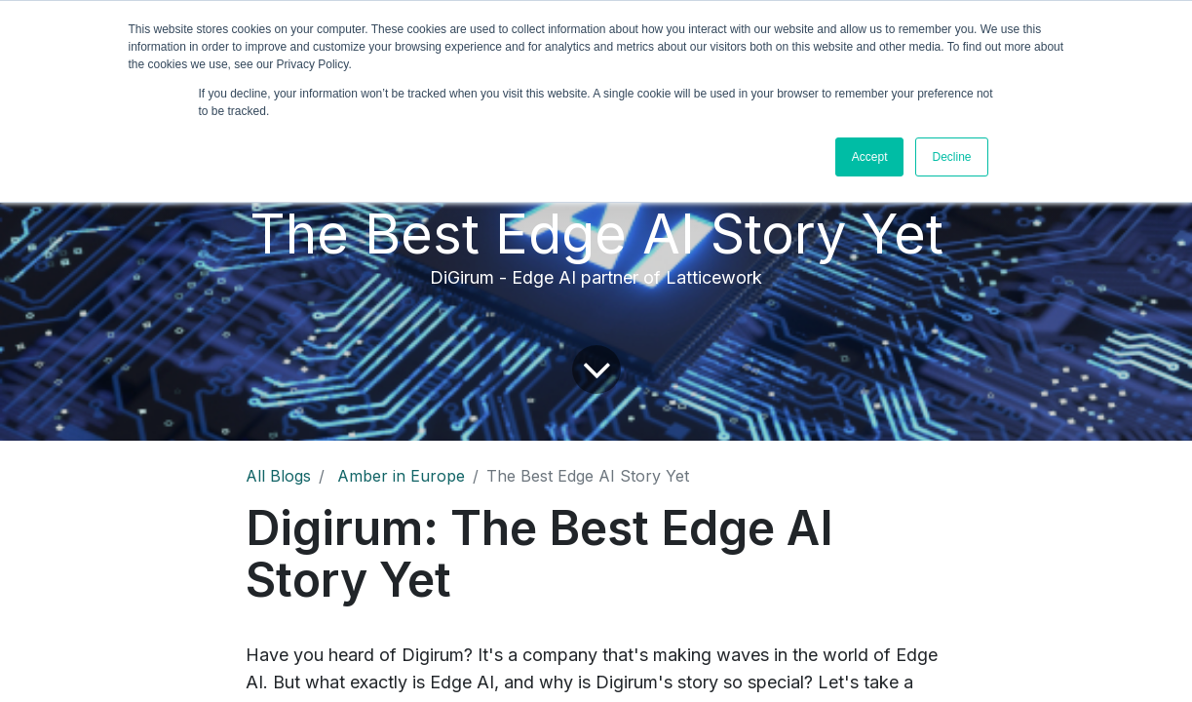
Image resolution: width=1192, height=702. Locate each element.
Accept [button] (870, 157)
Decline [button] (951, 157)
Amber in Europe (401, 476)
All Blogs (278, 476)
